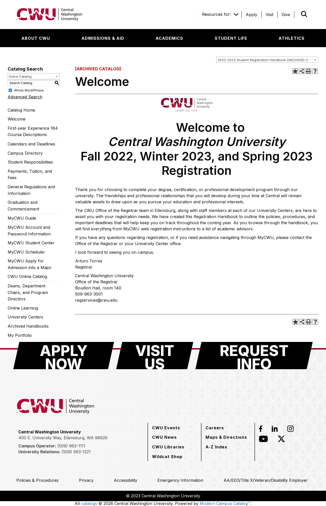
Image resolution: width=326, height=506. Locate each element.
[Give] (286, 14)
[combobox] (267, 60)
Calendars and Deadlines (31, 144)
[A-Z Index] (216, 447)
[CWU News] (164, 437)
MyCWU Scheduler (26, 252)
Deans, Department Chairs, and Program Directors (28, 292)
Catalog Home (21, 110)
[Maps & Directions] (226, 437)
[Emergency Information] (180, 480)
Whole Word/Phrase (29, 90)
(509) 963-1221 (76, 451)
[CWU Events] (166, 427)
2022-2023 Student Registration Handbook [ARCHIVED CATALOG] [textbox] (268, 60)
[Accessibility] (125, 480)
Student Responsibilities (30, 162)
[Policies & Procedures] (37, 480)
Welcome (16, 119)
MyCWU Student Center (31, 242)
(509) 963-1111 (71, 445)
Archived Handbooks (28, 326)
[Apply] (251, 14)
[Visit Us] (154, 355)
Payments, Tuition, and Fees (30, 174)
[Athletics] (292, 38)
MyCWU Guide (22, 218)
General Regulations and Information (31, 190)
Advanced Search (25, 96)
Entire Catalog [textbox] (20, 76)
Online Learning (23, 308)
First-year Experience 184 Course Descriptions (33, 131)
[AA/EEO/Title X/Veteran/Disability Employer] (266, 480)
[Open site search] (304, 14)
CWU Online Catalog (27, 276)
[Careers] (215, 427)
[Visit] (269, 14)
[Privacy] (86, 480)
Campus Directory (25, 153)
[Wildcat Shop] (167, 456)
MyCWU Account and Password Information (29, 230)
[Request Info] (254, 355)
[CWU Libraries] (168, 447)
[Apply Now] (63, 355)
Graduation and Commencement (23, 205)
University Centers (25, 316)
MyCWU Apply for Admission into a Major (30, 264)
